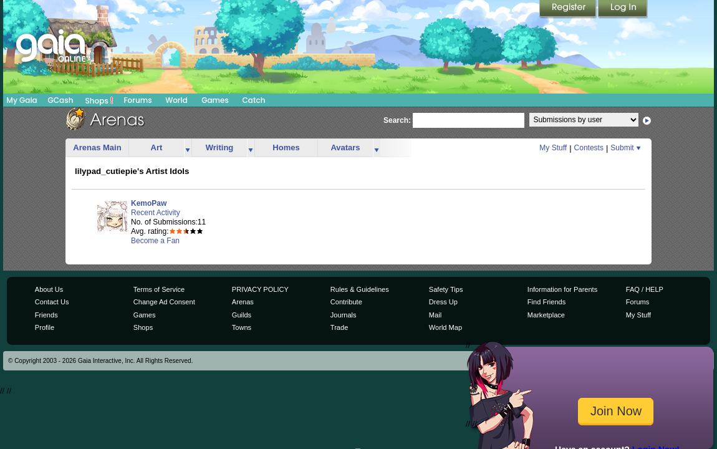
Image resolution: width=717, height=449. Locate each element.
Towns (241, 327)
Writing (220, 147)
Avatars (345, 147)
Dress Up (443, 302)
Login (623, 9)
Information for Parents (562, 289)
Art (157, 147)
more (187, 148)
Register (568, 9)
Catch (254, 100)
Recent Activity (155, 212)
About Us (49, 289)
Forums (137, 100)
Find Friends (546, 302)
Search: (397, 120)
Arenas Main (97, 147)
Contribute (346, 302)
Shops (99, 100)
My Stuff (553, 147)
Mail (435, 315)
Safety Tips (446, 289)
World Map (445, 327)
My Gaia (21, 100)
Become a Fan (155, 240)
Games (215, 100)
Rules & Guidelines (359, 289)
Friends (46, 315)
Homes (285, 147)
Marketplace (546, 315)
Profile (44, 327)
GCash (61, 100)
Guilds (241, 315)
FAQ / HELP (644, 289)
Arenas (243, 302)
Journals (343, 315)
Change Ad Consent (164, 302)
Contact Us (52, 302)
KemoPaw (148, 203)
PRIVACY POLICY (260, 289)
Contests (589, 147)
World (176, 100)
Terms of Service (159, 289)
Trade (339, 327)
